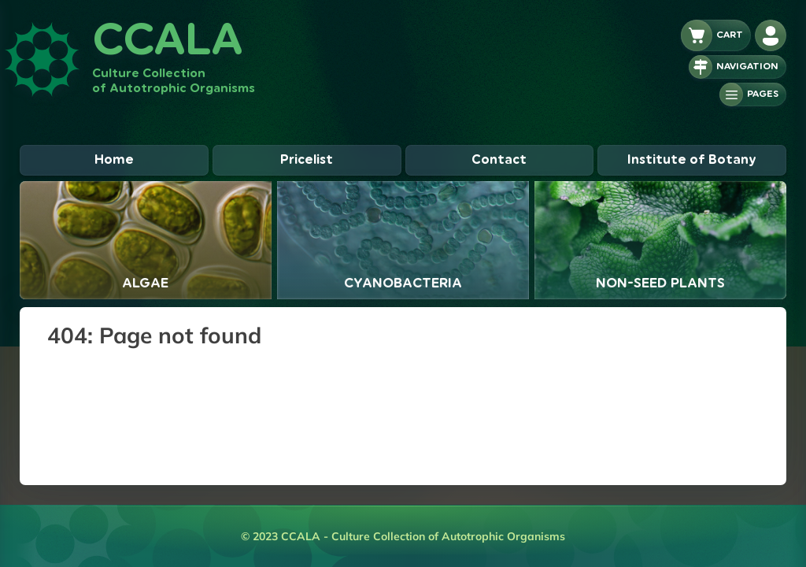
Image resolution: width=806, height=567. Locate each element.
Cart (729, 34)
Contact (499, 160)
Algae (145, 283)
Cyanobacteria (403, 283)
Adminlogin (776, 35)
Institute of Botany (691, 160)
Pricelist (306, 160)
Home (114, 160)
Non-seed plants (660, 283)
